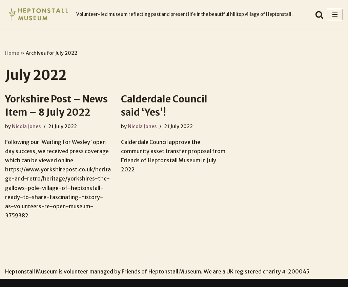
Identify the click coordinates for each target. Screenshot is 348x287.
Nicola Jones (26, 126)
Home (12, 53)
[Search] (319, 14)
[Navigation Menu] (335, 14)
